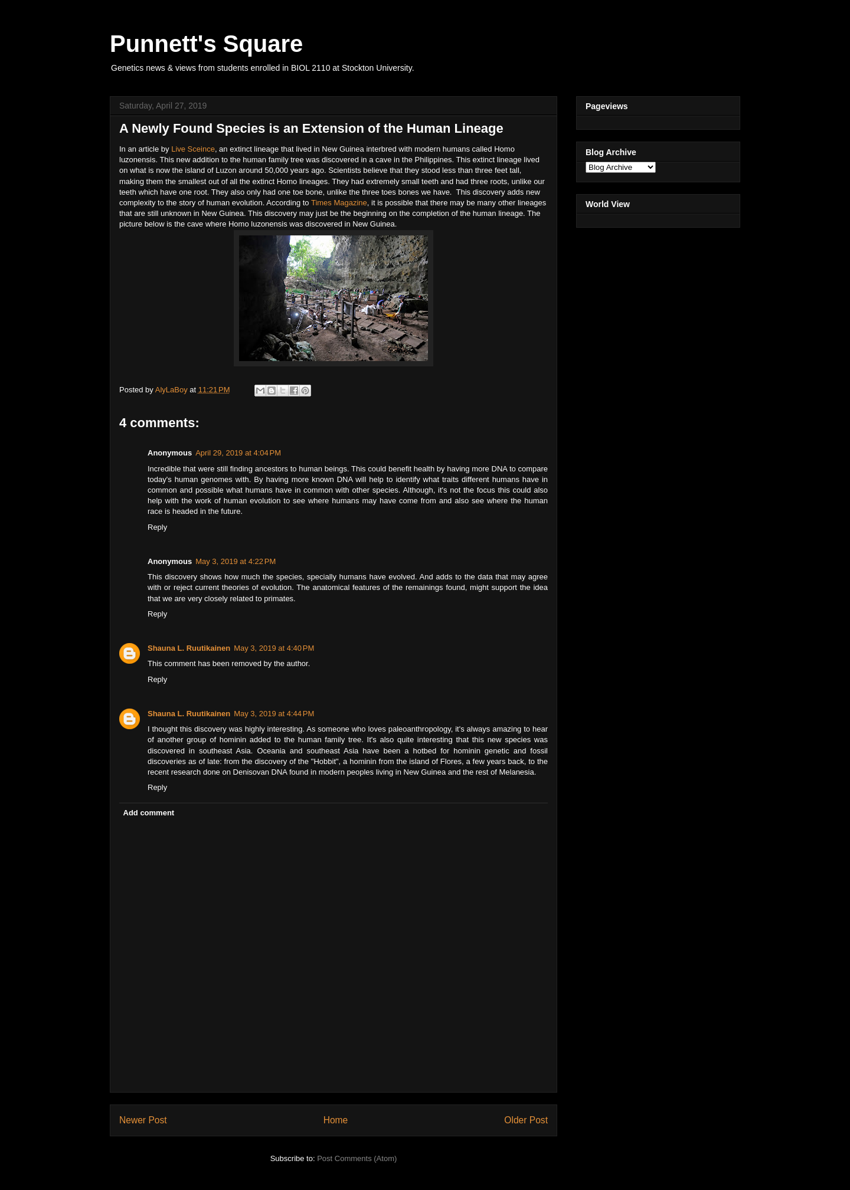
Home (335, 1120)
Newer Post (143, 1120)
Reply (157, 527)
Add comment (149, 812)
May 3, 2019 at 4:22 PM (235, 561)
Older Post (526, 1120)
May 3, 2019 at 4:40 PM (274, 648)
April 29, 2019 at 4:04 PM (238, 452)
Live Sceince (193, 149)
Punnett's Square (206, 44)
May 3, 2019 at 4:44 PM (274, 713)
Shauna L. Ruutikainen (189, 648)
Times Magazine (339, 202)
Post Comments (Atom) (357, 1158)
